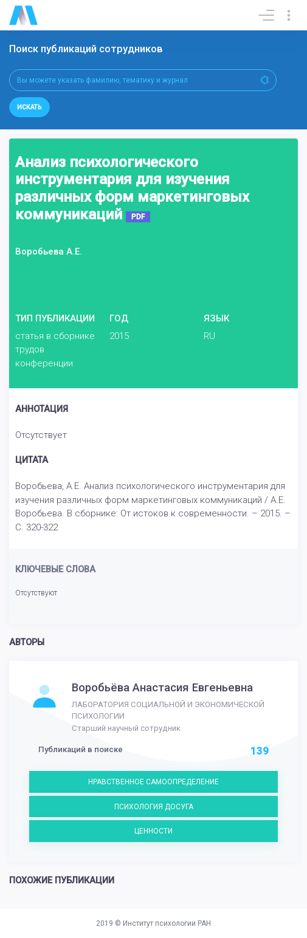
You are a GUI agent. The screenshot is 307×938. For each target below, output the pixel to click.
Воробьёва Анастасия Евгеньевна (162, 687)
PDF (138, 217)
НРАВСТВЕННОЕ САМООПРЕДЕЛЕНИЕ (153, 782)
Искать (29, 107)
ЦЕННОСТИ (153, 831)
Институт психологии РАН (167, 923)
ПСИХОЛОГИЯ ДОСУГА (153, 807)
